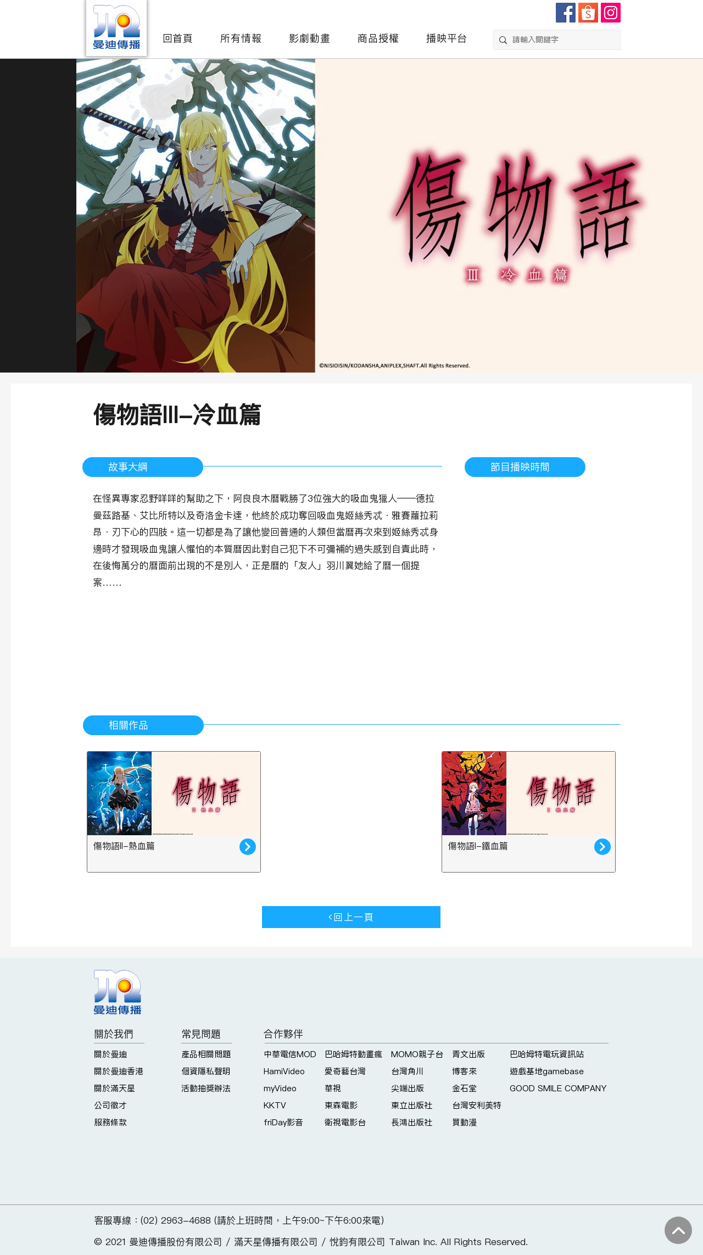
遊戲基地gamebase (547, 1071)
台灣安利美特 (476, 1105)
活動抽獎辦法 (206, 1088)
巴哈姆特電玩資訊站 (547, 1054)
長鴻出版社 (411, 1122)
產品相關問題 (206, 1054)
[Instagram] (611, 13)
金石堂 (464, 1088)
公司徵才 (110, 1105)
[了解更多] (247, 846)
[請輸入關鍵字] (554, 40)
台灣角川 (407, 1071)
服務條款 (110, 1122)
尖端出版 (407, 1088)
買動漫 (464, 1122)
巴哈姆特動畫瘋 (353, 1054)
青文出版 (468, 1054)
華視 (333, 1088)
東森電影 (341, 1105)
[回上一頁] (351, 917)
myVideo (280, 1088)
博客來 (464, 1071)
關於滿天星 (114, 1088)
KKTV (275, 1105)
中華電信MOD (290, 1054)
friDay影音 (283, 1122)
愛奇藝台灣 (345, 1071)
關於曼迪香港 (118, 1071)
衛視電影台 (345, 1122)
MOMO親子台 (417, 1054)
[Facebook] (566, 13)
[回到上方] (678, 1230)
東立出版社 (411, 1105)
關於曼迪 (110, 1054)
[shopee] (588, 13)
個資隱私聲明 (206, 1071)
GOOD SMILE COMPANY (558, 1088)
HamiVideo (284, 1071)
